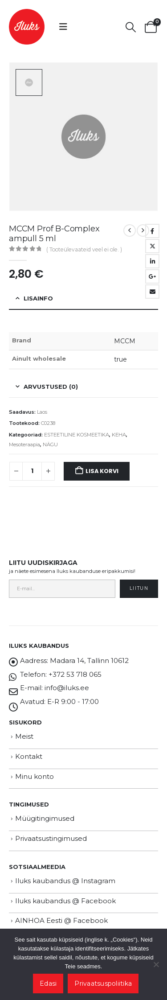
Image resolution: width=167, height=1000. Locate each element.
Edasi (48, 983)
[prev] (129, 230)
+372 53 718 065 (75, 674)
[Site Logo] (27, 27)
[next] (143, 230)
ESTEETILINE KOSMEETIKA (76, 435)
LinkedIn (152, 261)
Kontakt (28, 756)
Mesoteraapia (24, 444)
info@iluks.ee (67, 687)
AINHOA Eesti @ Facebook (61, 920)
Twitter (152, 246)
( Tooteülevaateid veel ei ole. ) (84, 249)
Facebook (152, 231)
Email (152, 291)
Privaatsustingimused (51, 838)
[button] (63, 26)
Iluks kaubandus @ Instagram (65, 881)
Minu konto (34, 776)
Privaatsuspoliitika (103, 983)
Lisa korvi (102, 471)
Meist (24, 736)
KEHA (119, 435)
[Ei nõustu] (155, 964)
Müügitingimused (44, 818)
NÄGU (50, 444)
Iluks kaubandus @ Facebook (65, 901)
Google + (152, 276)
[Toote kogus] (32, 471)
